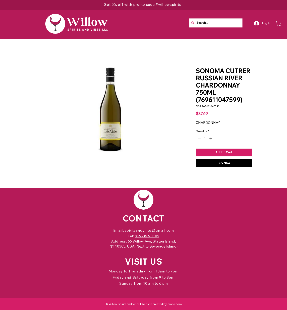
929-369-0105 (147, 236)
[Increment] (211, 138)
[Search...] (215, 22)
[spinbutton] (205, 138)
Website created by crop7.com (161, 304)
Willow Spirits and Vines (124, 304)
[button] (279, 23)
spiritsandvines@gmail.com (149, 230)
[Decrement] (198, 138)
